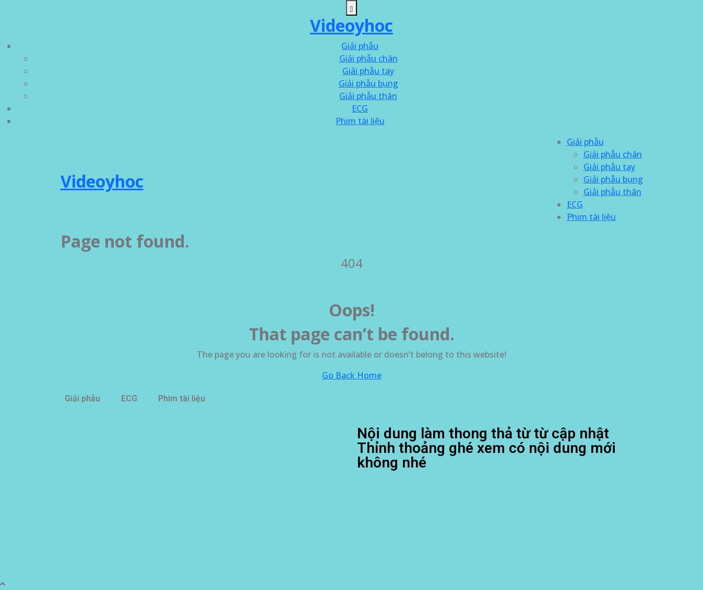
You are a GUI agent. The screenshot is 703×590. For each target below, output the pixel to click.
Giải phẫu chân (368, 58)
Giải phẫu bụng (368, 83)
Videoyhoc (351, 25)
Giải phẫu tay (368, 71)
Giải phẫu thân (368, 96)
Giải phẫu (359, 46)
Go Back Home (352, 375)
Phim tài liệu (360, 121)
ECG (360, 108)
